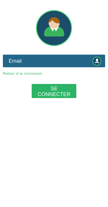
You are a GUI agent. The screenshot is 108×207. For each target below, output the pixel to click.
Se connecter (53, 91)
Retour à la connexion (22, 73)
